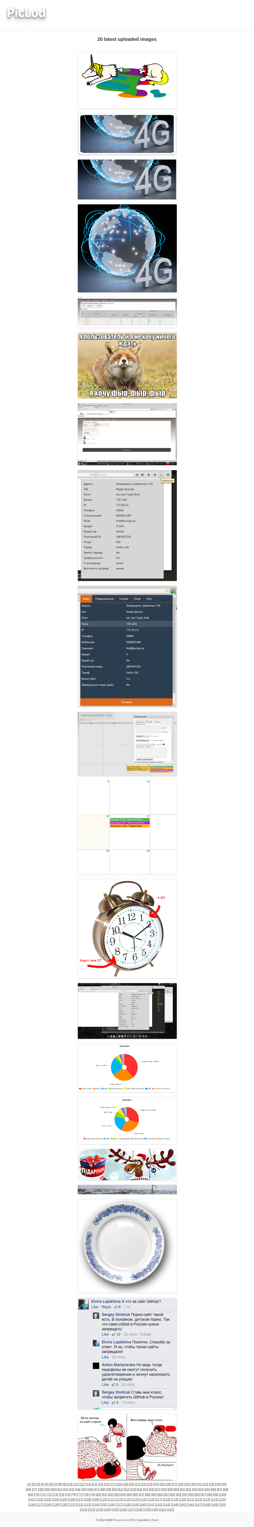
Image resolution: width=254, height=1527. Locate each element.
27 (174, 1484)
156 (123, 1509)
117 (158, 1499)
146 (190, 1504)
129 (55, 1504)
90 (160, 1494)
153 (99, 1509)
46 (90, 1489)
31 (199, 1484)
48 (102, 1489)
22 (144, 1484)
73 (55, 1494)
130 (63, 1504)
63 (195, 1489)
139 (135, 1504)
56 (151, 1489)
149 (214, 1504)
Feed (155, 1520)
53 (133, 1489)
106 (71, 1499)
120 (182, 1499)
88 (147, 1494)
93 (178, 1494)
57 (158, 1489)
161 (162, 1509)
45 (84, 1489)
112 (119, 1499)
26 (168, 1484)
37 (34, 1489)
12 (82, 1484)
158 (139, 1509)
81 (104, 1494)
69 (30, 1494)
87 (141, 1494)
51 (121, 1489)
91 (166, 1494)
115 (143, 1499)
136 (111, 1504)
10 (69, 1484)
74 (61, 1494)
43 (71, 1489)
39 (47, 1489)
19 (125, 1484)
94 (184, 1494)
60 (176, 1489)
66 (213, 1489)
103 (47, 1499)
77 (80, 1494)
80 (98, 1494)
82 (110, 1494)
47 (96, 1489)
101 (32, 1499)
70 (37, 1494)
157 (131, 1509)
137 (119, 1504)
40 (53, 1489)
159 (146, 1509)
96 (197, 1494)
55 (145, 1489)
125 (222, 1499)
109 (95, 1499)
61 (182, 1489)
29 (187, 1484)
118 (166, 1499)
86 (135, 1494)
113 (127, 1499)
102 (40, 1499)
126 (32, 1504)
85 (129, 1494)
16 (106, 1484)
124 (214, 1499)
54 (139, 1489)
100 (222, 1494)
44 (77, 1489)
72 (49, 1494)
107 (79, 1499)
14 (94, 1484)
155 (115, 1509)
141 (150, 1504)
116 (150, 1499)
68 (225, 1489)
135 (103, 1504)
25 (162, 1484)
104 (55, 1499)
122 (198, 1499)
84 (123, 1494)
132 (79, 1504)
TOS (132, 1520)
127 (40, 1504)
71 (43, 1494)
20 (131, 1484)
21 (137, 1484)
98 (209, 1494)
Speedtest (143, 1520)
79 (92, 1494)
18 (119, 1484)
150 (222, 1504)
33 (211, 1484)
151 (83, 1509)
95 (191, 1494)
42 (65, 1489)
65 (207, 1489)
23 (150, 1484)
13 (88, 1484)
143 (166, 1504)
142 (158, 1504)
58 (164, 1489)
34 (218, 1484)
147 (198, 1504)
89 (154, 1494)
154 (107, 1509)
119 (174, 1499)
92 (172, 1494)
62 (188, 1489)
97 (203, 1494)
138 (127, 1504)
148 (206, 1504)
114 (135, 1499)
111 (111, 1499)
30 (193, 1484)
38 (41, 1489)
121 (190, 1499)
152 (91, 1509)
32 (205, 1484)
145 (182, 1504)
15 (100, 1484)
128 (47, 1504)
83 (117, 1494)
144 (174, 1504)
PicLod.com (120, 1520)
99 (215, 1494)
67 (219, 1489)
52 (127, 1489)
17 (113, 1484)
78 (86, 1494)
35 (224, 1484)
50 (114, 1489)
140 (143, 1504)
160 (154, 1509)
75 (67, 1494)
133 (87, 1504)
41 (59, 1489)
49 (108, 1489)
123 (206, 1499)
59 (170, 1489)
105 (63, 1499)
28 (181, 1484)
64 (201, 1489)
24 (156, 1484)
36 (28, 1489)
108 (87, 1499)
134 (95, 1504)
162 (170, 1509)
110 (103, 1499)
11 (76, 1484)
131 (71, 1504)
